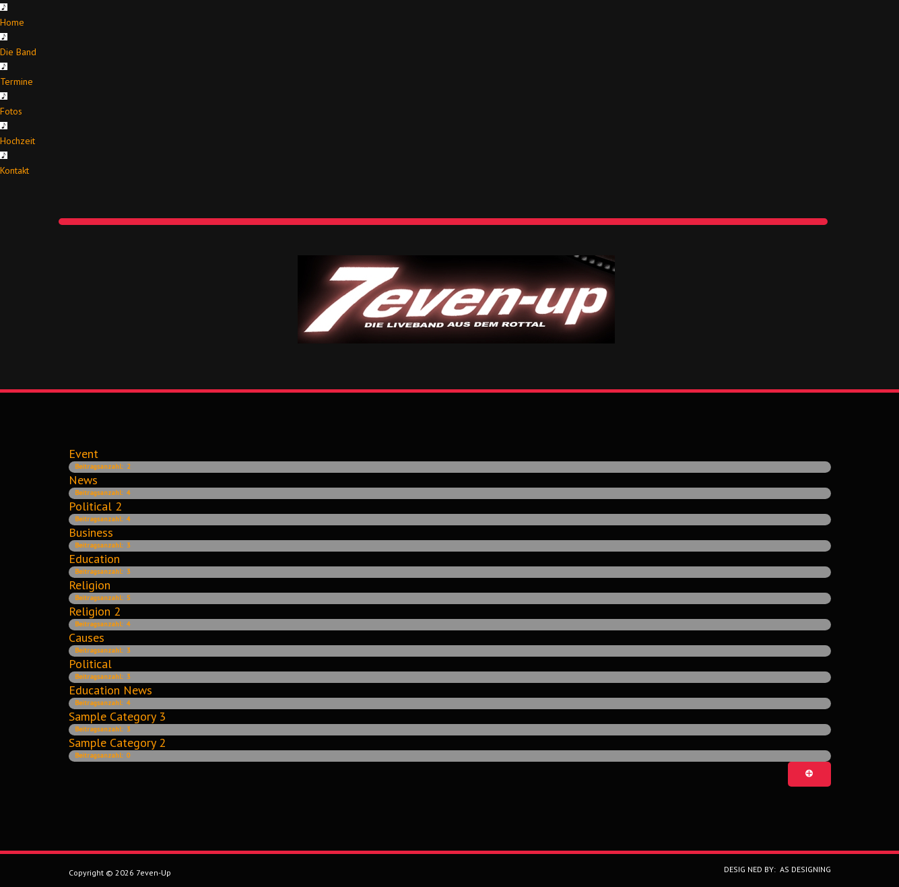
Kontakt (14, 170)
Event (83, 453)
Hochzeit (17, 141)
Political (90, 663)
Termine (16, 81)
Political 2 (95, 506)
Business (91, 532)
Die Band (18, 52)
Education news (110, 690)
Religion (89, 585)
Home (12, 22)
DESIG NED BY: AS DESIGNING (773, 869)
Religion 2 (95, 611)
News (83, 480)
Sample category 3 (117, 716)
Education (94, 558)
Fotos (11, 111)
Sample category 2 (117, 742)
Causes (86, 637)
